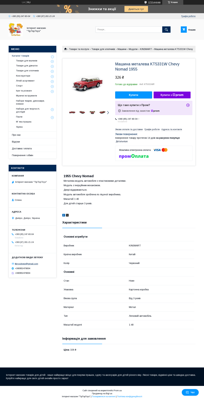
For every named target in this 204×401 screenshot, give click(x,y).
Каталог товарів (20, 55)
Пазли (19, 116)
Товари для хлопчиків (103, 49)
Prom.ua (118, 390)
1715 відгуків (154, 2)
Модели (133, 49)
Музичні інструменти (26, 95)
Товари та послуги (79, 49)
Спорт (19, 85)
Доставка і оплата (22, 148)
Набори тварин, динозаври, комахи (30, 102)
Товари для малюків (26, 60)
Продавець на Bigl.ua (102, 393)
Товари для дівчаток (27, 65)
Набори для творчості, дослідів (28, 110)
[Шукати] (166, 29)
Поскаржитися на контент (104, 396)
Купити (133, 95)
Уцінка (19, 127)
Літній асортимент (25, 80)
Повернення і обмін (22, 155)
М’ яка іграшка (23, 121)
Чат (190, 392)
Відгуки (16, 141)
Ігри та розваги (24, 90)
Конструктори (23, 75)
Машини (121, 49)
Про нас (16, 135)
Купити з (172, 95)
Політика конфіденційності (129, 396)
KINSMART (146, 49)
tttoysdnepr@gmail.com (26, 263)
